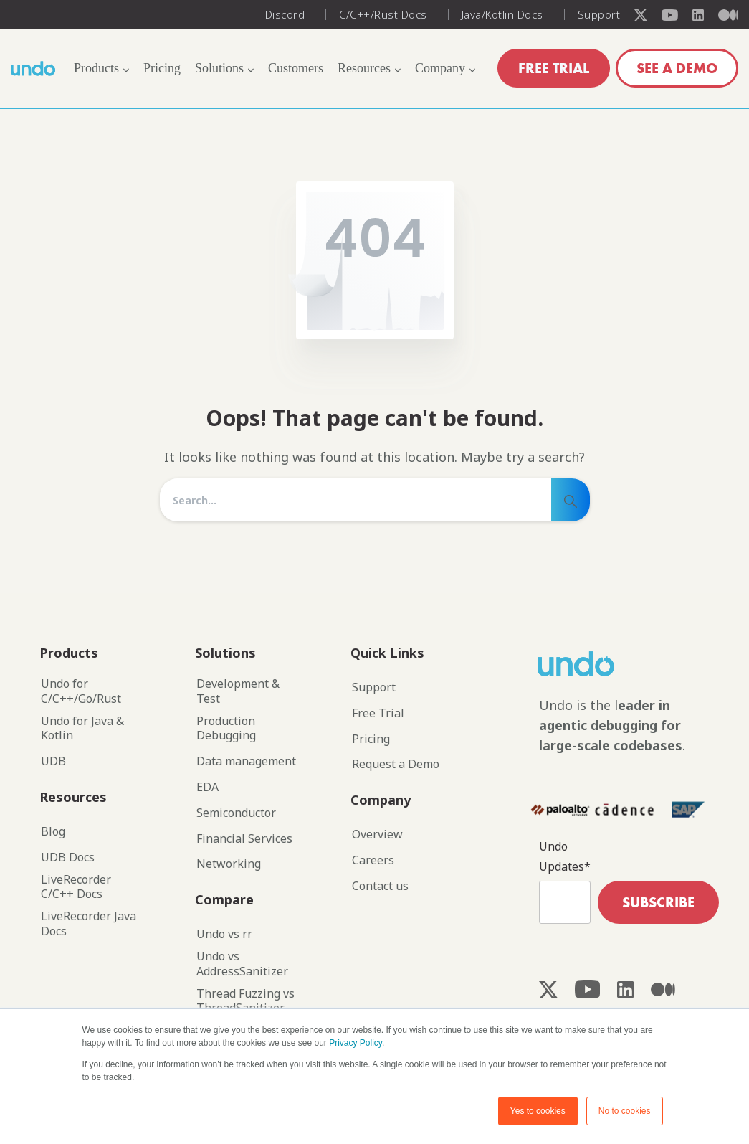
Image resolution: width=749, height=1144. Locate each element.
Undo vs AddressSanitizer (242, 964)
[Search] (355, 499)
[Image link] (602, 663)
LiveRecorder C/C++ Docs (76, 887)
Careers (373, 860)
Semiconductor (236, 813)
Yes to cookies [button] (538, 1111)
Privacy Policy (355, 1043)
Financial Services (244, 838)
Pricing (371, 739)
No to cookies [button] (624, 1111)
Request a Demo (395, 764)
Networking (228, 863)
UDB (53, 761)
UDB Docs (68, 857)
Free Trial (378, 713)
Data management (246, 761)
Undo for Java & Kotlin (82, 729)
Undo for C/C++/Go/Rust (81, 691)
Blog (53, 831)
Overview (377, 834)
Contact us (380, 886)
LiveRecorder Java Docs (88, 924)
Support (374, 687)
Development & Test (238, 691)
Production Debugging (226, 729)
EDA (207, 787)
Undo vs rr (224, 934)
